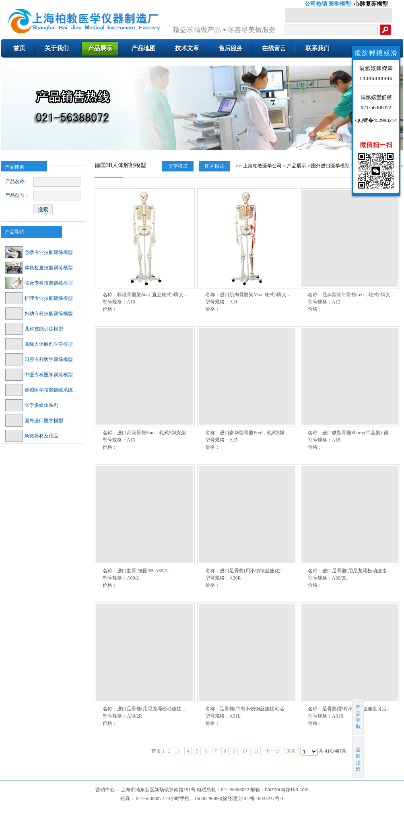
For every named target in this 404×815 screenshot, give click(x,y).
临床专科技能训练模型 (39, 283)
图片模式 (214, 166)
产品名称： (17, 181)
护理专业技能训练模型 (39, 298)
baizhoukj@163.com (287, 789)
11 (256, 751)
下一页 (272, 751)
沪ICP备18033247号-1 (261, 798)
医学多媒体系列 (31, 405)
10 (244, 751)
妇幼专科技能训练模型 (39, 313)
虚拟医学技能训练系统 (39, 390)
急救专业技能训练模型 (39, 252)
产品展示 (296, 166)
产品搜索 (14, 167)
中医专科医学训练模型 (39, 375)
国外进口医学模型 (34, 421)
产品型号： (17, 195)
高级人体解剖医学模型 (39, 344)
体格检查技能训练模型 (39, 268)
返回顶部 (358, 756)
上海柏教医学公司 (262, 166)
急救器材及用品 (31, 436)
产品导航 (14, 232)
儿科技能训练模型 (34, 329)
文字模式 (178, 166)
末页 (291, 751)
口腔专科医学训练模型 (39, 359)
